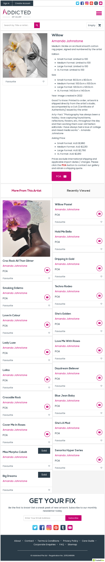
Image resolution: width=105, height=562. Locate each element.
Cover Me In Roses (14, 425)
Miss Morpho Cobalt (15, 452)
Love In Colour (11, 315)
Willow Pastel (63, 204)
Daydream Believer (67, 368)
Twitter (77, 3)
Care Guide (88, 541)
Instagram (86, 3)
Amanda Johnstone (67, 41)
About (17, 541)
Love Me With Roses (67, 341)
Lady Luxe (9, 343)
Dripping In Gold (64, 259)
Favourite (25, 81)
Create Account (22, 3)
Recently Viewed (78, 191)
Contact (100, 3)
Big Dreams (10, 476)
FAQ (61, 544)
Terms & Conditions (48, 541)
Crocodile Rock (12, 397)
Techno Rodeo (63, 286)
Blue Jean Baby (65, 396)
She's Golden (63, 314)
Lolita (6, 370)
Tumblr (96, 3)
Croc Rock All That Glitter (18, 261)
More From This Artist (26, 191)
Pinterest (91, 3)
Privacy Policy (70, 541)
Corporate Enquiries (45, 544)
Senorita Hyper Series (69, 450)
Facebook (82, 3)
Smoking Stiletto (13, 288)
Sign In (6, 3)
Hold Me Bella (63, 232)
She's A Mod (62, 423)
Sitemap (72, 544)
